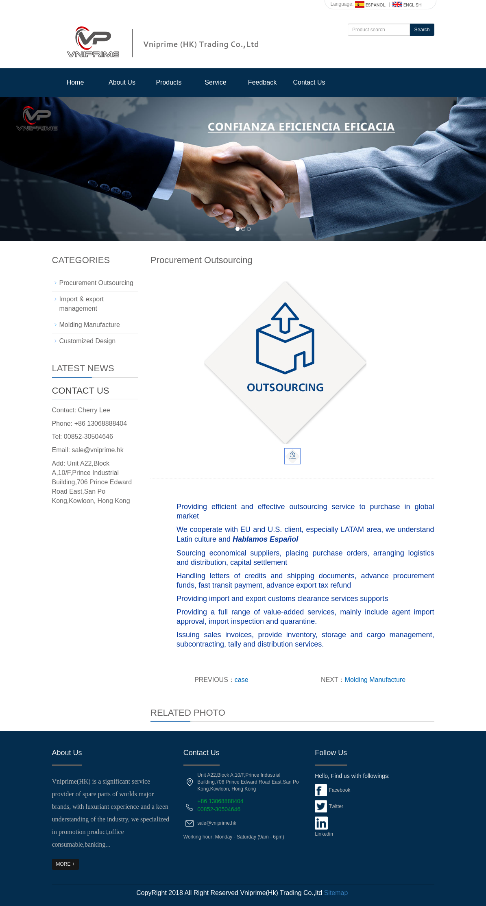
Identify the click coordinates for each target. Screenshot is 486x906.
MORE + (65, 864)
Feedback (262, 82)
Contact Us (309, 82)
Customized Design (87, 341)
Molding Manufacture (375, 679)
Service (215, 82)
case (241, 679)
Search (421, 30)
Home (75, 82)
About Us (122, 82)
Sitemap (336, 892)
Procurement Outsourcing (96, 282)
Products (168, 82)
